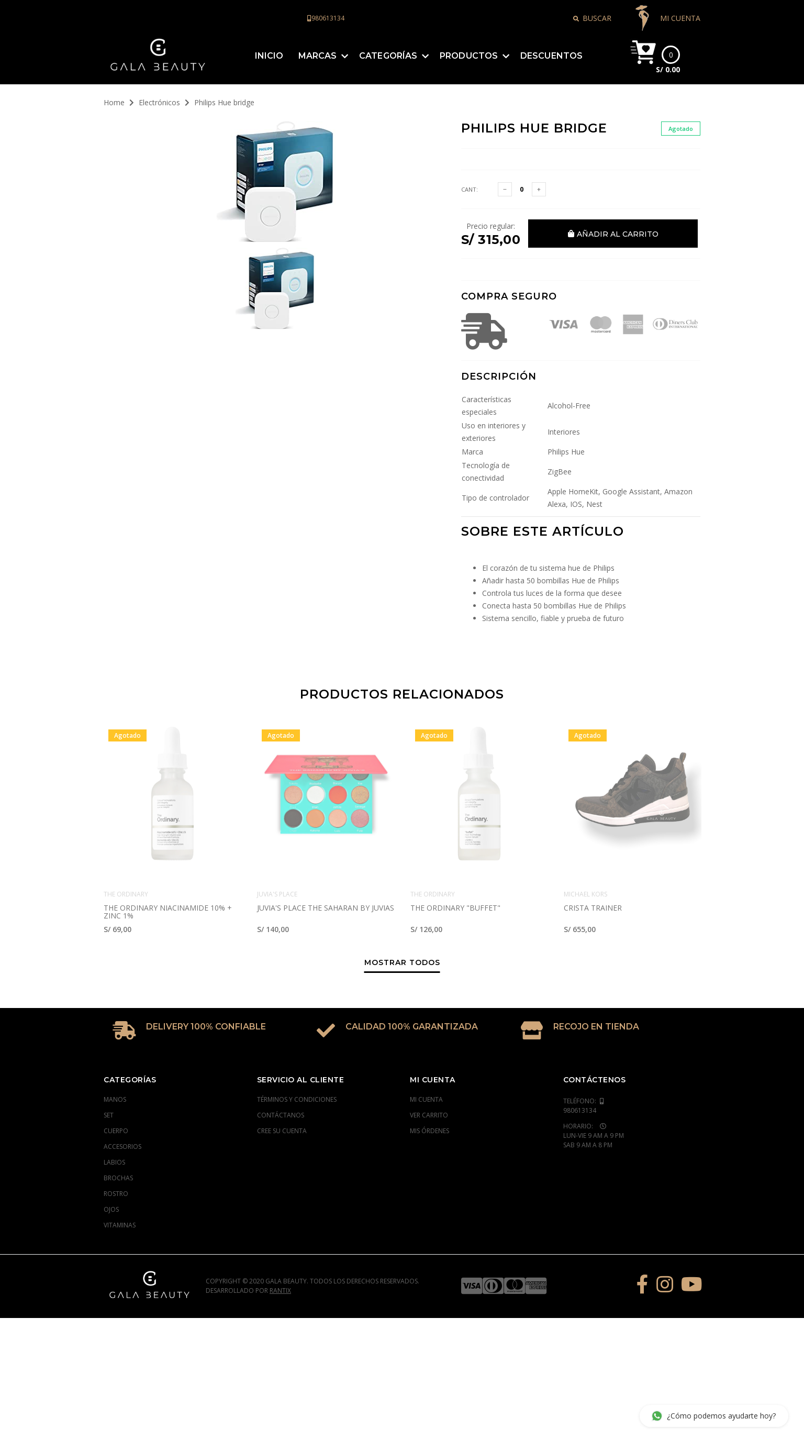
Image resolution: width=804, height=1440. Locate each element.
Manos (115, 1059)
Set (109, 1074)
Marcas (317, 40)
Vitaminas (120, 1184)
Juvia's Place (277, 853)
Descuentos (551, 40)
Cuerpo (116, 1090)
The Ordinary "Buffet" (455, 867)
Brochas (118, 1137)
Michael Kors (585, 853)
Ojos (111, 1169)
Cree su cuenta (282, 1090)
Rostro (116, 1153)
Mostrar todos (402, 922)
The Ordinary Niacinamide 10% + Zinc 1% (168, 871)
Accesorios (122, 1106)
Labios (114, 1121)
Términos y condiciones (297, 1059)
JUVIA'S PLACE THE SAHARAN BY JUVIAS (325, 867)
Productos (469, 40)
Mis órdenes (429, 1090)
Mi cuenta (426, 1059)
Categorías (388, 40)
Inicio (269, 40)
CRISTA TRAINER (593, 867)
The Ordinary (126, 853)
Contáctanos (280, 1074)
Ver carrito (429, 1074)
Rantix (280, 1250)
